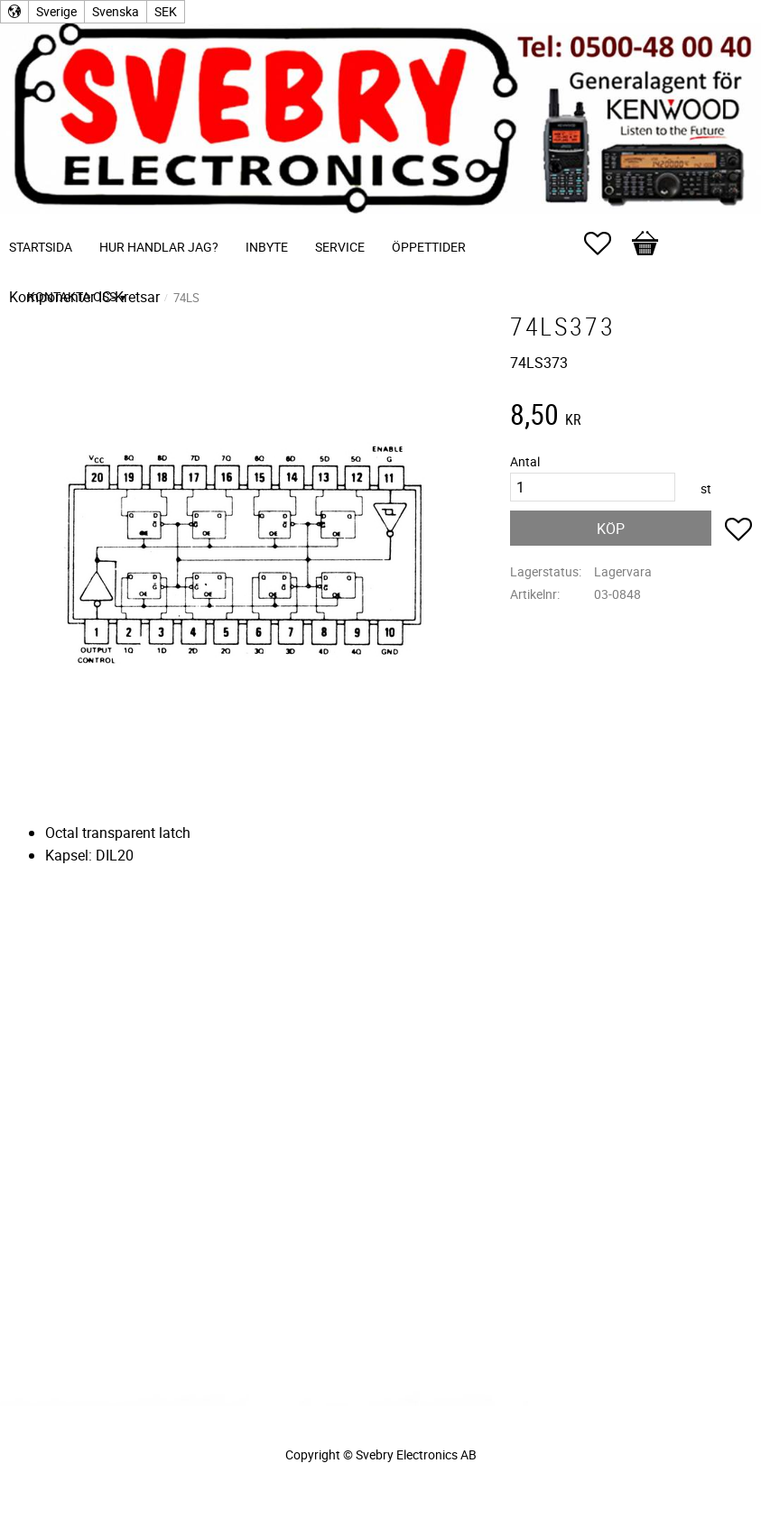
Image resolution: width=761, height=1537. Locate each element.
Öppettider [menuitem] (429, 246)
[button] (606, 243)
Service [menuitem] (340, 246)
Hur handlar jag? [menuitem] (158, 246)
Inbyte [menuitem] (267, 246)
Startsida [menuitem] (40, 246)
